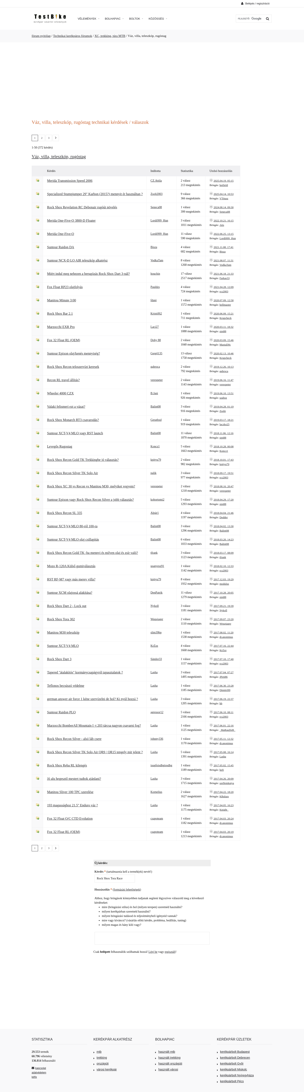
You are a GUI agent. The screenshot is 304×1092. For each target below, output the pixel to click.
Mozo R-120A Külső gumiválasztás (71, 566)
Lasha (154, 672)
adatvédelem (39, 1072)
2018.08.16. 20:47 (224, 486)
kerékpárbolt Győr (230, 1063)
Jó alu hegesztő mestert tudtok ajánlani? (74, 778)
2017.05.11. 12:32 (223, 738)
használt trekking (167, 1057)
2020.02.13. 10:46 (224, 353)
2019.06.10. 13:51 (224, 393)
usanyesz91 (157, 566)
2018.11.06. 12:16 (223, 433)
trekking (100, 1057)
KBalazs (224, 796)
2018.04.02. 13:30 (224, 526)
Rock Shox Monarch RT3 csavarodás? (73, 420)
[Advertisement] (152, 78)
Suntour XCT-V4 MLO (63, 646)
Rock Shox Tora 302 (61, 619)
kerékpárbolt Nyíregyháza (235, 1075)
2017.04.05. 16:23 (224, 805)
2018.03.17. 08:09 (224, 552)
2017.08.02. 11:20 (223, 632)
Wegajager (157, 619)
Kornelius (156, 792)
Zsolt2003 (157, 194)
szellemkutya (227, 783)
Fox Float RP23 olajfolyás (65, 287)
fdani (154, 300)
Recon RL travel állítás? (63, 380)
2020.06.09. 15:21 (224, 313)
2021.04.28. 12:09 (224, 287)
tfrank (154, 552)
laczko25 (224, 424)
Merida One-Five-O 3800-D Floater (71, 220)
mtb (98, 1051)
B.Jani (154, 393)
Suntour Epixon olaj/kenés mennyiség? (73, 353)
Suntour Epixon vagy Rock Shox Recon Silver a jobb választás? (90, 499)
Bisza (154, 247)
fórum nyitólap (41, 36)
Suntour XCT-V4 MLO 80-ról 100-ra (72, 526)
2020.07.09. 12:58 (224, 300)
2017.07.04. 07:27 (224, 672)
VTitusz (224, 198)
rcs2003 (224, 291)
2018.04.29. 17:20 (224, 499)
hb (221, 703)
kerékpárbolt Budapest (233, 1051)
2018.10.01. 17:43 (224, 459)
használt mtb (165, 1051)
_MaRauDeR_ (227, 730)
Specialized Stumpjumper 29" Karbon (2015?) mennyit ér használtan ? (95, 194)
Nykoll (155, 605)
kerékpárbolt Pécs (230, 1081)
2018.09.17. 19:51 (224, 473)
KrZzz (154, 645)
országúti (101, 1063)
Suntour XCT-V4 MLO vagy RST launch (75, 433)
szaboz (223, 397)
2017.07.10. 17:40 (224, 659)
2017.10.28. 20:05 (224, 592)
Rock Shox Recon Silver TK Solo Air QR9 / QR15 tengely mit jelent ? (95, 752)
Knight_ (224, 809)
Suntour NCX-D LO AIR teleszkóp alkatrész (77, 260)
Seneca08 (156, 207)
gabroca (155, 366)
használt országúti (168, 1063)
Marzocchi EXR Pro (61, 327)
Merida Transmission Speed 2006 (69, 180)
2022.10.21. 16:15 (224, 220)
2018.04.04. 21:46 (224, 512)
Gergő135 (156, 353)
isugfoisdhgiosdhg (161, 765)
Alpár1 (155, 512)
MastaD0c (225, 344)
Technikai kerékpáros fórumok (72, 36)
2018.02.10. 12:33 (224, 566)
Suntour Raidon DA (60, 247)
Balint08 (156, 406)
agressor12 (157, 712)
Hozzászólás (103, 889)
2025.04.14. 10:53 (224, 194)
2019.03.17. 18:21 (224, 419)
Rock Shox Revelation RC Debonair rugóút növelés (82, 207)
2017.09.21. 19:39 (224, 605)
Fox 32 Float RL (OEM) (63, 340)
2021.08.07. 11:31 (223, 260)
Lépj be (152, 951)
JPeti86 (224, 676)
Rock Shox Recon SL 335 (64, 513)
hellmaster (225, 304)
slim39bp (156, 632)
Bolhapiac (114, 18)
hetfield (224, 185)
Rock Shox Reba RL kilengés (67, 765)
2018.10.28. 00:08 (224, 446)
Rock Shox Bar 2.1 (60, 313)
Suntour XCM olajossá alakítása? (69, 592)
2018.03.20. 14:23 (224, 539)
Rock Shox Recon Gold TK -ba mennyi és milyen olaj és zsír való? (92, 553)
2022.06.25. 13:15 (224, 233)
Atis (222, 225)
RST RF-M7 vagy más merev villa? (71, 579)
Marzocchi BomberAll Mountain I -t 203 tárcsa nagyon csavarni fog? (94, 725)
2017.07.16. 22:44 (224, 645)
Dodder (224, 517)
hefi (222, 769)
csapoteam (157, 818)
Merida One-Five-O (60, 234)
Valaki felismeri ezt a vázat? (66, 406)
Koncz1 (155, 446)
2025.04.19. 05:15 (224, 180)
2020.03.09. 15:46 (224, 340)
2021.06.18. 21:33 (224, 273)
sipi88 (223, 331)
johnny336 (157, 738)
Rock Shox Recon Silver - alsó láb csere (74, 739)
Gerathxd (156, 419)
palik (153, 473)
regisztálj (170, 951)
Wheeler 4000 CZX (60, 393)
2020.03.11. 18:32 (223, 326)
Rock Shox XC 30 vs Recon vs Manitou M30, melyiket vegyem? (91, 486)
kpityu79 (156, 459)
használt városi (166, 1069)
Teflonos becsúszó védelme (65, 685)
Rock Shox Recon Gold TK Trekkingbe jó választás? (83, 460)
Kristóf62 (156, 313)
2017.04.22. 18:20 (224, 792)
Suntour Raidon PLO (61, 712)
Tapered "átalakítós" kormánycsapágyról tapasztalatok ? (85, 672)
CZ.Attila (156, 180)
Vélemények (88, 18)
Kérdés (100, 871)
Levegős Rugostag (59, 446)
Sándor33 (156, 659)
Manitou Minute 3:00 (61, 300)
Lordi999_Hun (159, 220)
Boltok (136, 18)
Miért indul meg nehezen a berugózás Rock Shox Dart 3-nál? (88, 273)
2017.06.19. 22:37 (224, 699)
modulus (224, 583)
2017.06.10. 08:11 (223, 712)
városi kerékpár (105, 1069)
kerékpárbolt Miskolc (232, 1069)
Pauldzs (155, 287)
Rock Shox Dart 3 (59, 659)
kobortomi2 (157, 499)
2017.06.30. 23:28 (224, 685)
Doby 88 (156, 340)
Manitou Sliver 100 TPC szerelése (70, 792)
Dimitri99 (225, 690)
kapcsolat (39, 1068)
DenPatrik (157, 592)
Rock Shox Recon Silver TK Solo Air (72, 473)
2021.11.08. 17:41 (223, 247)
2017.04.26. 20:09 (224, 778)
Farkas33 (225, 278)
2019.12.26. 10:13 (224, 366)
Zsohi (223, 411)
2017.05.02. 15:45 (224, 765)
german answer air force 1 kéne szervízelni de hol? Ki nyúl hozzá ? (92, 699)
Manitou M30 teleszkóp (63, 632)
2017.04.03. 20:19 (224, 831)
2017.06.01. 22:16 (224, 725)
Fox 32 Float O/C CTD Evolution (70, 818)
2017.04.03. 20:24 (224, 818)
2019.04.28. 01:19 (224, 406)
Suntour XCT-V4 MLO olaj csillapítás (73, 539)
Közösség (158, 18)
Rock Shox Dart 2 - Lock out (66, 606)
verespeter (157, 380)
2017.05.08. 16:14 (224, 752)
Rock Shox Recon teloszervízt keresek (73, 366)
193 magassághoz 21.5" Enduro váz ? (72, 805)
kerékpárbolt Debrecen (233, 1057)
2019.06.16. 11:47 (223, 380)
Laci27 (155, 326)
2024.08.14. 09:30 (224, 207)
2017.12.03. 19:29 (224, 579)
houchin (155, 273)
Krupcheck (226, 318)
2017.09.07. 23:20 (224, 619)
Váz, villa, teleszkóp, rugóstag (59, 156)
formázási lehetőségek (127, 889)
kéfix (34, 1077)
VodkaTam (157, 260)
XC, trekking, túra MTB (110, 36)
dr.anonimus (226, 636)
